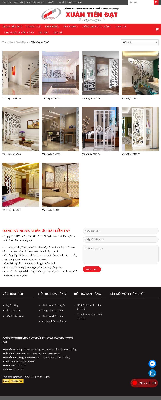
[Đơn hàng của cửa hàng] (140, 42)
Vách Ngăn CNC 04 (91, 154)
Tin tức (51, 2)
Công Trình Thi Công (97, 26)
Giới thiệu (18, 2)
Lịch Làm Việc (13, 310)
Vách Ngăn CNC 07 (131, 98)
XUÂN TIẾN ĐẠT (12, 26)
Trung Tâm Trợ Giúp (52, 310)
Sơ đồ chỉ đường (74, 2)
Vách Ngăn (22, 42)
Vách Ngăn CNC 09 (51, 98)
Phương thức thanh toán (54, 321)
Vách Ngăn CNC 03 (131, 154)
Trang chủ (6, 2)
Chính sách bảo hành (19, 32)
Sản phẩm (71, 26)
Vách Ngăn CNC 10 (11, 98)
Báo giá (121, 26)
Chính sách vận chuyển (53, 305)
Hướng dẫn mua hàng (35, 2)
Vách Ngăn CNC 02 (11, 210)
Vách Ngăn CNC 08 (91, 98)
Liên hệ (61, 2)
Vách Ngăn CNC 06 (11, 154)
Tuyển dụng (12, 305)
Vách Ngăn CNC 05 (51, 154)
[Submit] (156, 2)
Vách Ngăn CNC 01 (51, 210)
